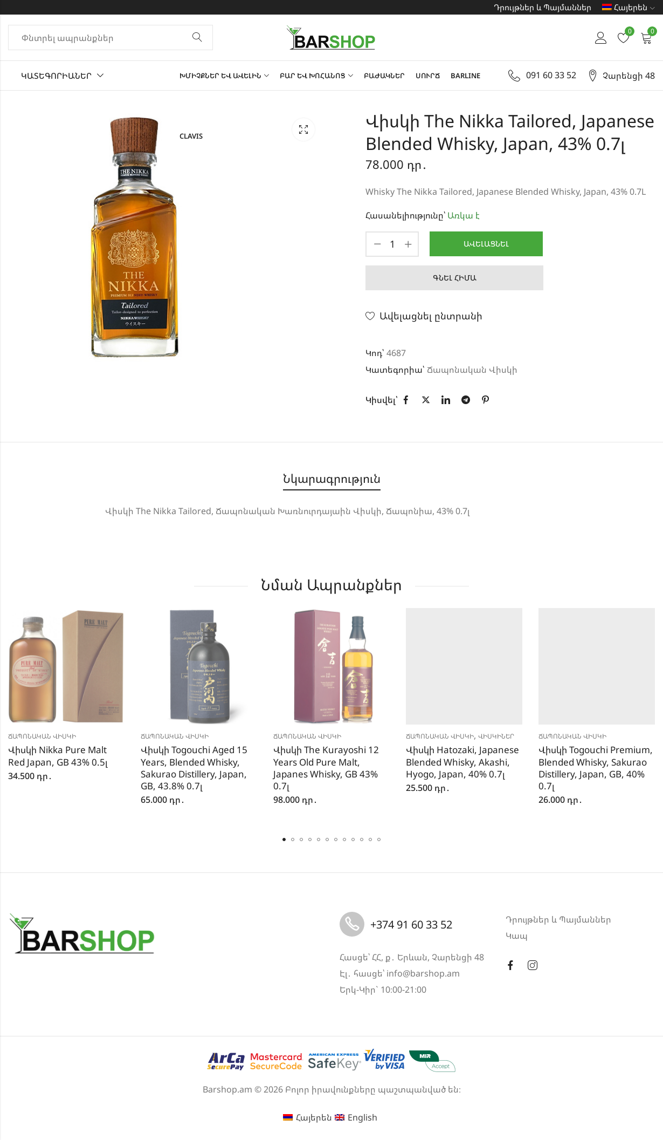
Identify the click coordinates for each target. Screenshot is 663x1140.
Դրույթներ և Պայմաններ (542, 7)
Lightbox (303, 129)
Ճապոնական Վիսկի (472, 370)
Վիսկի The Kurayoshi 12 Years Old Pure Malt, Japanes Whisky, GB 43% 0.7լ (326, 767)
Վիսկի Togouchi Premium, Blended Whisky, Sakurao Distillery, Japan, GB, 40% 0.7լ (595, 767)
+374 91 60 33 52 (411, 924)
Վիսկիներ (496, 736)
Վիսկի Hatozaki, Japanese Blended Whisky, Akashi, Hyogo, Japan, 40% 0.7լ (462, 761)
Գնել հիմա (454, 277)
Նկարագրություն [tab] (332, 478)
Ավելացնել (486, 243)
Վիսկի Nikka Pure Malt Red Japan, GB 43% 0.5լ (58, 755)
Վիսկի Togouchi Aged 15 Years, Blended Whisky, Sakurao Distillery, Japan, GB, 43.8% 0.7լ (194, 767)
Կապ (517, 935)
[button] (284, 839)
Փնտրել (197, 37)
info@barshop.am (423, 973)
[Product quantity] (392, 244)
